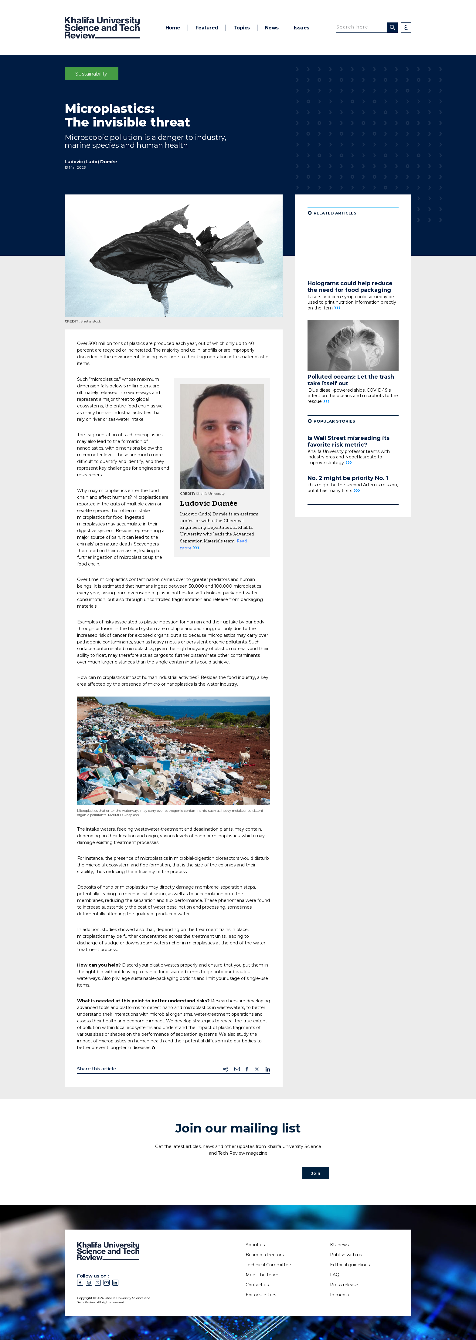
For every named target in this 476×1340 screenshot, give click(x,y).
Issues (301, 28)
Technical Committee (268, 1264)
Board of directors (265, 1254)
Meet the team (262, 1275)
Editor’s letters (261, 1295)
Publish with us (346, 1254)
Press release (344, 1285)
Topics (241, 28)
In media (339, 1295)
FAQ (334, 1275)
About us (255, 1244)
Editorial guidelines (350, 1264)
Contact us (257, 1285)
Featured (206, 28)
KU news (339, 1244)
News (272, 28)
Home (172, 28)
